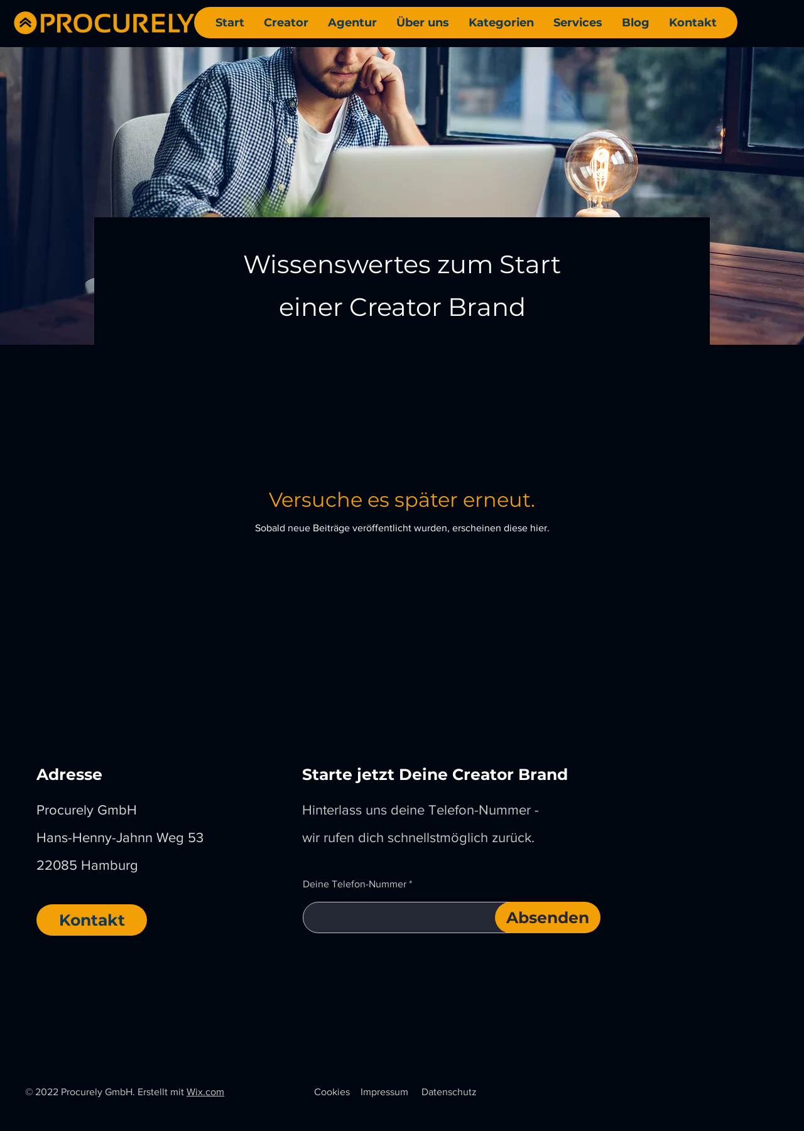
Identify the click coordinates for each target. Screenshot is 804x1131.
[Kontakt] (91, 920)
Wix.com (205, 1091)
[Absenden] (547, 917)
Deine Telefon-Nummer (354, 884)
